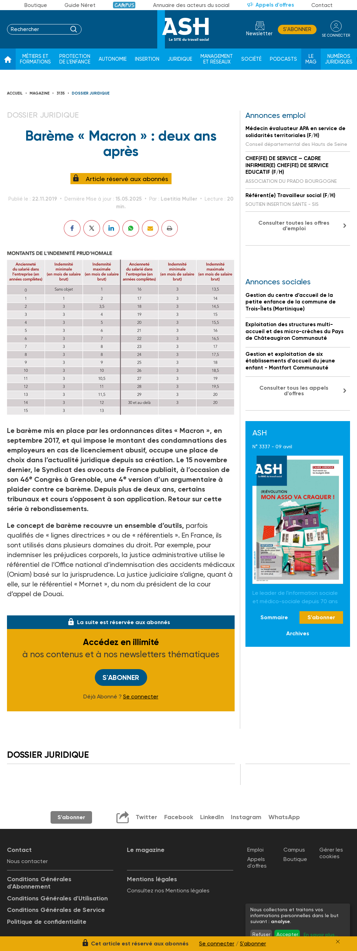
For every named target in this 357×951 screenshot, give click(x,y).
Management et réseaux (216, 59)
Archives (297, 633)
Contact (322, 5)
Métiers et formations (35, 59)
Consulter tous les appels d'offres (293, 390)
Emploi (255, 849)
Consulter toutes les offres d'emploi (293, 225)
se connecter (336, 35)
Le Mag (311, 59)
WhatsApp (284, 817)
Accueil (15, 93)
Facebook (178, 817)
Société (251, 59)
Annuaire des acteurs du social (191, 5)
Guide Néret (80, 5)
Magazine (40, 93)
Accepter (287, 934)
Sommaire (274, 617)
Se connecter (140, 697)
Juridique (180, 59)
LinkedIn (212, 817)
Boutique (35, 5)
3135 (60, 93)
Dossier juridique (90, 93)
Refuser (261, 934)
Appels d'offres (275, 5)
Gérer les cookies (331, 853)
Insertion (147, 59)
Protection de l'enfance (74, 59)
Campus (124, 5)
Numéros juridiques (338, 59)
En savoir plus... (321, 934)
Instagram (246, 817)
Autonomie (113, 59)
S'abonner (297, 29)
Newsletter (259, 34)
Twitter (146, 817)
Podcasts (283, 59)
